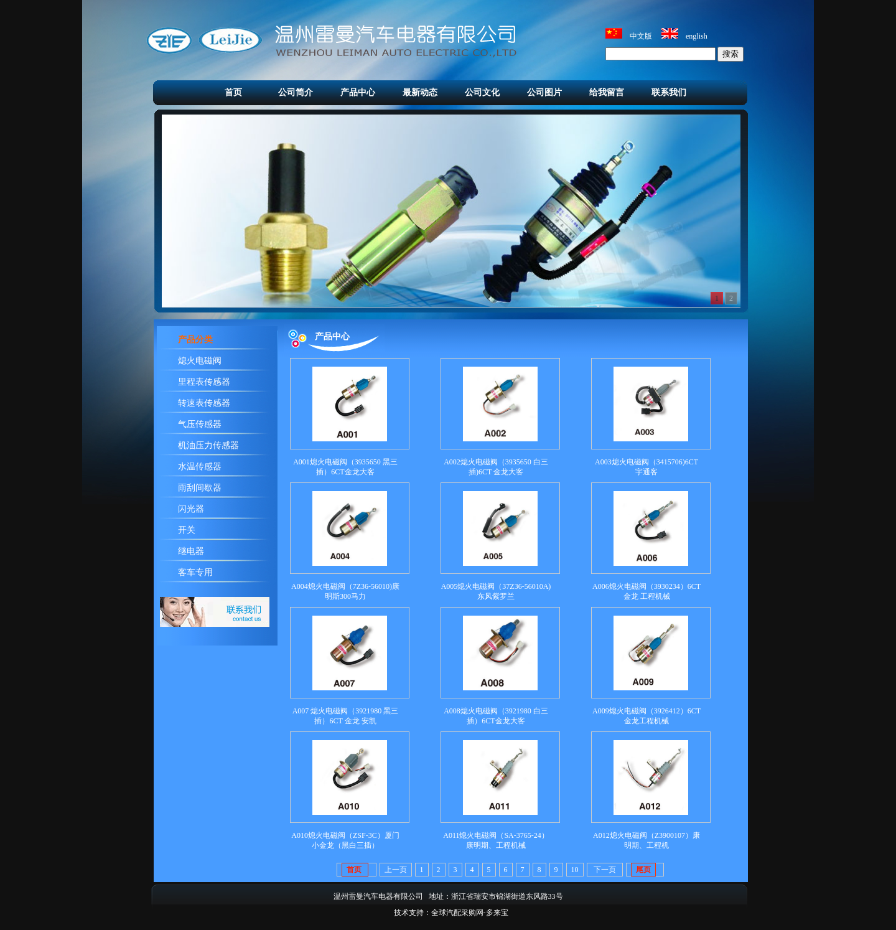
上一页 (396, 869)
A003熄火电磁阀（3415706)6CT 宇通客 (646, 467)
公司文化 (482, 92)
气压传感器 (200, 424)
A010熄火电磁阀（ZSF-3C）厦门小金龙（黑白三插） (345, 840)
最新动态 (420, 92)
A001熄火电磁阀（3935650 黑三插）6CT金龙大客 (345, 467)
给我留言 (606, 92)
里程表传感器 (204, 382)
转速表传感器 (204, 403)
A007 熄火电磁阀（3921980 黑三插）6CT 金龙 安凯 (345, 716)
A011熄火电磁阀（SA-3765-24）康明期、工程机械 (496, 840)
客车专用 (195, 572)
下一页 (605, 869)
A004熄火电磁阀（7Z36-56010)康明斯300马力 (345, 591)
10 (575, 869)
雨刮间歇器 (200, 487)
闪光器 (191, 509)
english (696, 36)
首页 (233, 92)
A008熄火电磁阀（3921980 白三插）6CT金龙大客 (496, 716)
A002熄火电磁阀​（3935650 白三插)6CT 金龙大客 (496, 467)
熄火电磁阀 (200, 360)
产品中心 (357, 92)
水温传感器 (200, 466)
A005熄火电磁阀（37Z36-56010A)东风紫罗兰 (496, 591)
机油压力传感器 (208, 445)
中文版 (641, 36)
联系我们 (668, 92)
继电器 (191, 551)
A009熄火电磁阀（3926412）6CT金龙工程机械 (646, 716)
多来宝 (497, 912)
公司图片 (544, 92)
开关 (186, 530)
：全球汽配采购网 (453, 912)
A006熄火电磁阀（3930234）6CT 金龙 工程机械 (646, 591)
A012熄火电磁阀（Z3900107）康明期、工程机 (646, 840)
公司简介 (295, 92)
